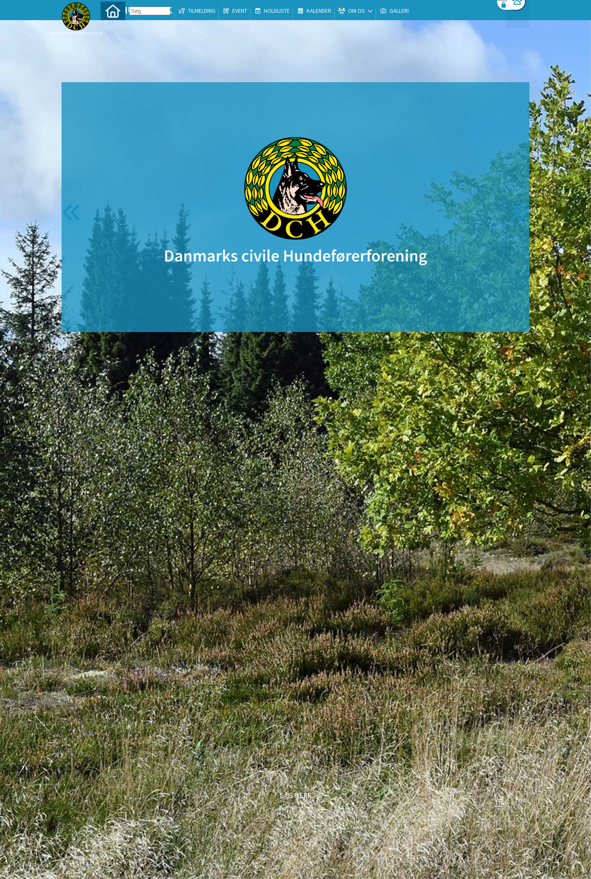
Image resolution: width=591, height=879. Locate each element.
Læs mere (293, 802)
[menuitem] (113, 27)
